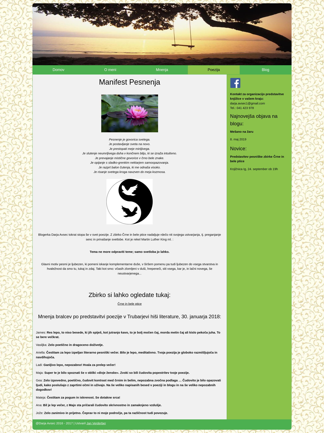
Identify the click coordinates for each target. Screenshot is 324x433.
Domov (58, 70)
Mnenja (162, 70)
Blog (265, 70)
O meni (110, 70)
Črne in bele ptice (130, 303)
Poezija (214, 70)
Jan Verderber (96, 423)
